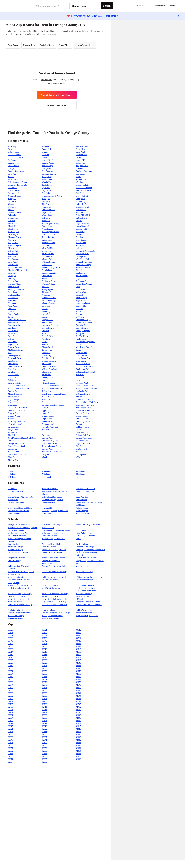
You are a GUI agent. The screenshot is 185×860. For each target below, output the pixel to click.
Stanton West (47, 449)
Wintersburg (47, 215)
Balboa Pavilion (48, 502)
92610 (44, 649)
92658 (44, 677)
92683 (10, 690)
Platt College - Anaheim (85, 536)
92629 (44, 663)
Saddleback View (15, 267)
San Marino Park (82, 369)
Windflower (80, 311)
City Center (80, 446)
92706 (44, 704)
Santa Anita (12, 262)
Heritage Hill (47, 508)
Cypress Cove (13, 347)
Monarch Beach (48, 383)
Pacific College (82, 544)
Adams (79, 221)
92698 (44, 699)
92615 (44, 652)
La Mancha (12, 342)
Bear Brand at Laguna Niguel (54, 394)
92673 (78, 682)
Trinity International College (53, 558)
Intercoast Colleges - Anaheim (88, 525)
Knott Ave (12, 369)
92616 (78, 652)
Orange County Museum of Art (20, 497)
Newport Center (14, 212)
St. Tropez (80, 317)
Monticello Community (85, 251)
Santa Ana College (49, 536)
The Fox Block (82, 336)
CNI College (81, 530)
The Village (12, 223)
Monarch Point (82, 383)
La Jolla (79, 430)
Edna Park (12, 256)
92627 (78, 660)
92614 (10, 652)
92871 (10, 759)
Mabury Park (47, 259)
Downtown (46, 251)
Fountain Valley (14, 155)
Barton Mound (14, 513)
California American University (54, 577)
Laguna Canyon (82, 223)
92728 (10, 710)
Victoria (45, 317)
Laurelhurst (12, 292)
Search (107, 5)
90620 (10, 630)
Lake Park (12, 377)
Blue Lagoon (13, 229)
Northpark (12, 201)
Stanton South (13, 452)
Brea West (80, 375)
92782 (44, 712)
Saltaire (45, 402)
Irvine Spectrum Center (17, 182)
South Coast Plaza (15, 491)
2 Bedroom (46, 471)
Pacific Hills (81, 339)
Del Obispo (12, 380)
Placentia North (48, 424)
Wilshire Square (48, 262)
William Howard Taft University (89, 577)
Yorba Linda (81, 179)
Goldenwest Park (49, 361)
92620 (10, 657)
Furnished (80, 477)
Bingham (45, 454)
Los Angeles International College (56, 530)
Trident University (15, 618)
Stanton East (13, 449)
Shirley (11, 419)
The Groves (46, 204)
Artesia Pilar (47, 256)
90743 (78, 641)
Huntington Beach (15, 157)
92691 (78, 693)
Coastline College (15, 544)
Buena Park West (15, 366)
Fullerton (45, 155)
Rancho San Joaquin (84, 188)
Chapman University (16, 558)
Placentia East (13, 432)
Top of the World (49, 237)
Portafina (79, 237)
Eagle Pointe (81, 300)
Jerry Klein (46, 207)
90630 (78, 633)
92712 (78, 707)
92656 (78, 674)
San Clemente (47, 171)
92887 (10, 762)
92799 (78, 712)
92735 (44, 710)
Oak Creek (80, 193)
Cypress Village (82, 185)
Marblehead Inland (15, 350)
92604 (78, 644)
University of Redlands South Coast (90, 549)
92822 (44, 729)
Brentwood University (85, 580)
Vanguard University (84, 596)
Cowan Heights (48, 328)
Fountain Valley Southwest (19, 388)
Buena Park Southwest (51, 366)
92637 (10, 666)
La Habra (79, 157)
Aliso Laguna (13, 232)
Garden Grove (81, 155)
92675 (44, 685)
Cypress (45, 152)
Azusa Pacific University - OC (20, 585)
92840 (10, 740)
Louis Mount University (85, 585)
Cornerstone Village (84, 284)
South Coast (13, 254)
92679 (78, 688)
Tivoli (10, 317)
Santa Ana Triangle (83, 265)
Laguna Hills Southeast (17, 408)
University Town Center (17, 185)
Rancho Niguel (48, 399)
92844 (44, 743)
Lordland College (49, 547)
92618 (44, 655)
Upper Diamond (82, 226)
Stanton (11, 177)
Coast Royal (13, 234)
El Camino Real (82, 207)
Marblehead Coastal (84, 347)
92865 (10, 754)
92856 (78, 745)
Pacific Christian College (18, 552)
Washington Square (16, 289)
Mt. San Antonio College (86, 558)
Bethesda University (84, 593)
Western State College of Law (54, 549)
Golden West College (84, 610)
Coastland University (16, 596)
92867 (78, 754)
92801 (10, 715)
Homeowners (159, 5)
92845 (78, 743)
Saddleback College (16, 615)
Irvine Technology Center (52, 196)
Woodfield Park (48, 421)
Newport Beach (82, 166)
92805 (44, 718)
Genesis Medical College (52, 552)
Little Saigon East (83, 358)
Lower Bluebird (48, 234)
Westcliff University (16, 577)
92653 (78, 671)
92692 (10, 696)
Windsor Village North (51, 267)
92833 (10, 734)
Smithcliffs (80, 245)
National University (84, 613)
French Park (47, 265)
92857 (10, 748)
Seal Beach (80, 174)
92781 (10, 712)
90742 (44, 641)
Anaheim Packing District (52, 500)
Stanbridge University (17, 536)
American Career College (52, 544)
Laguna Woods (48, 163)
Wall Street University (51, 588)
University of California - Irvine (55, 599)
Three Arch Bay (48, 243)
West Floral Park (82, 259)
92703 (44, 701)
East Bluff (80, 212)
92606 (44, 646)
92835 (78, 734)
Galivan (45, 408)
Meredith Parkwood (84, 262)
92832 (78, 732)
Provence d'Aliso (49, 298)
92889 (44, 762)
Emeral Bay (80, 232)
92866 (44, 754)
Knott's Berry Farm (50, 489)
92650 (78, 668)
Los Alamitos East (49, 443)
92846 (10, 745)
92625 (10, 660)
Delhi (78, 287)
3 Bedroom (80, 471)
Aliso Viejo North (83, 421)
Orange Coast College (85, 547)
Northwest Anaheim (50, 325)
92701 (78, 699)
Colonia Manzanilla (84, 322)
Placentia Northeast (50, 427)
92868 (10, 756)
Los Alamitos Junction (17, 454)
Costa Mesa (80, 149)
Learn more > (111, 16)
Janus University (15, 602)
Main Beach (81, 240)
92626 (44, 660)
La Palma (12, 160)
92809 (78, 721)
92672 (44, 682)
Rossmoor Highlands (50, 441)
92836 (10, 737)
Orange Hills (47, 168)
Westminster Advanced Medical (89, 604)
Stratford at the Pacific (85, 405)
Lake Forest (80, 163)
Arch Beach (46, 245)
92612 (78, 649)
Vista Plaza (12, 306)
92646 (44, 666)
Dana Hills (80, 377)
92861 (78, 748)
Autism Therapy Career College (55, 566)
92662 (78, 679)
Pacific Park (13, 298)
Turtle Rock (47, 185)
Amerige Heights (83, 331)
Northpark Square (15, 196)
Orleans (11, 311)
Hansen (79, 452)
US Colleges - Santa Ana (18, 533)
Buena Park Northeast (85, 366)
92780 (78, 710)
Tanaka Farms (81, 500)
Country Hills (47, 377)
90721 (78, 638)
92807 (10, 721)
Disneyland (12, 489)
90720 (44, 638)
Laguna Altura (47, 190)
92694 (78, 696)
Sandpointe (80, 273)
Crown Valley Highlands (86, 399)
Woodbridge (47, 182)
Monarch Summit (15, 394)
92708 (10, 707)
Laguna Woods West (84, 443)
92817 (78, 726)
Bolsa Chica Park (83, 355)
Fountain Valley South (51, 386)
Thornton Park (48, 292)
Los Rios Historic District (18, 511)
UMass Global (81, 599)
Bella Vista (80, 289)
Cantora (79, 314)
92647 (78, 666)
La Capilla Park (82, 391)
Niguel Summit (48, 397)
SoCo (44, 333)
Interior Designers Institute (19, 613)
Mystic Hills (13, 226)
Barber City (46, 355)
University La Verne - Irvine (19, 599)
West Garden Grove (16, 322)
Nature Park (47, 413)
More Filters (64, 45)
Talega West (47, 350)
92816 (44, 726)
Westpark (12, 207)
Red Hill (45, 331)
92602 (10, 644)
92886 (78, 759)
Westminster (47, 179)
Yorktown (46, 221)
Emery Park (80, 333)
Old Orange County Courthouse (55, 511)
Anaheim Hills (82, 146)
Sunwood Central (83, 267)
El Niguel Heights (83, 394)
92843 (10, 743)
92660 (10, 679)
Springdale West (14, 358)
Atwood (79, 424)
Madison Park (47, 278)
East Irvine (46, 193)
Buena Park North (83, 364)
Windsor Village (14, 284)
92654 (10, 674)
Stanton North (81, 449)
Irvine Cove (80, 234)
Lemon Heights (82, 328)
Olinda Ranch (13, 375)
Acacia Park (13, 333)
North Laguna (47, 229)
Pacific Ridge (81, 298)
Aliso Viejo (12, 146)
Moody (45, 457)
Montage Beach (14, 237)
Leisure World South (84, 438)
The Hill (11, 435)
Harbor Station (14, 314)
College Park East (83, 435)
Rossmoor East (82, 441)
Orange (11, 168)
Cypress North (14, 416)
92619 (78, 655)
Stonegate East (82, 196)
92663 (10, 682)
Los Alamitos (13, 166)
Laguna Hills (81, 160)
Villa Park (12, 179)
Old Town (46, 432)
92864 (78, 751)
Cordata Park (13, 391)
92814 (78, 723)
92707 (78, 704)
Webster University (50, 580)
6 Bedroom (80, 474)
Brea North (46, 375)
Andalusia (46, 339)
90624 (44, 633)
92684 (44, 690)
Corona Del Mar (48, 210)
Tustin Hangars (82, 511)
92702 (10, 701)
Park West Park (48, 358)
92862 (10, 751)
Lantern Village (14, 383)
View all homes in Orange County (56, 95)
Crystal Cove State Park (85, 489)
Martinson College (15, 547)
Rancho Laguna (14, 245)
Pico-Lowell (13, 265)
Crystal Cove (81, 210)
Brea (10, 149)
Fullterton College (15, 549)
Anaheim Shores (82, 325)
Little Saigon (81, 361)
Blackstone (46, 372)
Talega (78, 350)
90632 (44, 635)
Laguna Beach (47, 160)
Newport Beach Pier (16, 502)
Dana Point (80, 152)
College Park (13, 251)
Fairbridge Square (49, 281)
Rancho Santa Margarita (18, 171)
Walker (79, 457)
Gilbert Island (81, 218)
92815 (10, 726)
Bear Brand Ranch (15, 397)
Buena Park (46, 149)
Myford (11, 210)
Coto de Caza (13, 152)
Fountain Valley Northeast (52, 388)
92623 (44, 657)
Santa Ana (12, 174)
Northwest (46, 295)
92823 (78, 729)
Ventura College (82, 566)
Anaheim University (16, 610)
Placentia (79, 168)
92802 (44, 715)
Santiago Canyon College (52, 615)
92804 (10, 718)
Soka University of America (87, 615)
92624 (78, 657)
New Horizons (81, 276)
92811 (10, 723)
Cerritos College (14, 560)
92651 (10, 671)
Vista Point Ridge (49, 300)
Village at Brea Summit (85, 372)
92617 (10, 655)
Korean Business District (52, 452)
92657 (10, 677)
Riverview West (82, 254)
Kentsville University (84, 571)
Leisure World (47, 438)
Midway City (13, 460)
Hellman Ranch (82, 432)
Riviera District (48, 347)
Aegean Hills (13, 344)
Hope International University (54, 602)
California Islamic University (20, 604)
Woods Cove (81, 243)
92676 (78, 685)
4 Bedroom (12, 474)
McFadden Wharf (83, 513)
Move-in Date (29, 45)
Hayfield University (50, 585)
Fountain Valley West (16, 386)
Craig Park (12, 336)
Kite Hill (79, 397)
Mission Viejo (47, 166)
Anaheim (45, 146)
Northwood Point (15, 193)
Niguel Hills (13, 402)
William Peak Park (49, 369)
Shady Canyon (14, 190)
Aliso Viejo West (82, 419)
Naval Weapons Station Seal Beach (22, 438)
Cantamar (46, 353)
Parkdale (11, 372)
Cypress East (13, 413)
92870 (78, 756)
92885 (44, 759)
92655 (44, 674)
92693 (44, 696)
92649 (44, 668)
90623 (10, 633)
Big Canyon (47, 212)
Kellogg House (82, 508)
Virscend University (50, 596)
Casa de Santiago (49, 273)
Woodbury (80, 182)
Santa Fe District (49, 336)
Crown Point (47, 240)
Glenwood (12, 303)
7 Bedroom (12, 477)
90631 (10, 635)
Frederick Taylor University (19, 588)
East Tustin (12, 328)
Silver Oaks (12, 300)
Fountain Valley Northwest (87, 388)
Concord (79, 295)
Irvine (44, 157)
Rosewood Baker (83, 281)
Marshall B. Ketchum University (55, 593)
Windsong (46, 311)
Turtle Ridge (81, 201)
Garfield (11, 221)
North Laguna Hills (83, 408)
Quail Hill (46, 188)
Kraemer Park (47, 430)
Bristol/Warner (48, 254)
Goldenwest (13, 218)
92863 (44, 751)
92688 (10, 693)
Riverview (80, 270)
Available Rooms (47, 45)
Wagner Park (13, 430)
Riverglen (12, 276)
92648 (10, 668)
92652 (44, 671)
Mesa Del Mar (48, 248)
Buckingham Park (15, 355)
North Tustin (13, 331)
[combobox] (50, 5)
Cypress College (48, 610)
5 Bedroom (46, 474)
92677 (10, 688)
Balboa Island (13, 215)
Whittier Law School (50, 618)
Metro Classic (13, 287)
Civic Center (13, 457)
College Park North (16, 443)
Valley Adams (81, 292)
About (172, 5)
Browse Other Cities (56, 105)
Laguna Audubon (83, 303)
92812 (44, 723)
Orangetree (80, 199)
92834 (44, 734)
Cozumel (79, 309)
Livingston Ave (14, 427)
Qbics (78, 538)
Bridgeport (46, 435)
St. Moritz (46, 306)
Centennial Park (14, 295)
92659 (78, 677)
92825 (10, 732)
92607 (78, 646)
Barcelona (80, 344)
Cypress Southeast (83, 413)
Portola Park (47, 270)
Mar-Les (45, 287)
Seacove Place (81, 306)
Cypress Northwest (49, 419)
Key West (46, 314)
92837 (44, 737)
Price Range (13, 45)
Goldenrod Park (82, 427)
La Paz (44, 342)
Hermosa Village (15, 325)
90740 (10, 641)
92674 (10, 685)
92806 (78, 718)
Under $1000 (13, 471)
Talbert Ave (46, 391)
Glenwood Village (83, 320)
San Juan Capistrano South (53, 405)
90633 (78, 635)
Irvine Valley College (84, 533)
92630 (78, 663)
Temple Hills (13, 243)
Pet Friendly (47, 477)
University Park (82, 204)
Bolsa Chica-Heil (83, 215)
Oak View (46, 218)
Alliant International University (54, 571)
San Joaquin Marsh (83, 190)
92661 (44, 679)
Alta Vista (12, 240)
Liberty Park (13, 361)
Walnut (11, 204)
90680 (10, 638)
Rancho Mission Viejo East (87, 402)
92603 (44, 644)
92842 (78, 740)
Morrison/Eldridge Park (17, 270)
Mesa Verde (12, 248)
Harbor (45, 380)
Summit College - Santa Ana (53, 538)
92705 (10, 704)
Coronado (12, 309)
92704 (78, 701)
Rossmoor (12, 441)
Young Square (47, 289)
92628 (10, 663)
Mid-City (11, 278)
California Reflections (17, 320)
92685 (78, 690)
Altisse (45, 309)
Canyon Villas (47, 320)
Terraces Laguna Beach (51, 446)
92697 (10, 699)
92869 (44, 756)
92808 (44, 721)
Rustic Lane (47, 322)
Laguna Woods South (16, 446)
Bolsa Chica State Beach (52, 497)
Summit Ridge (81, 229)
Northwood (12, 188)
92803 (78, 715)
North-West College (16, 530)
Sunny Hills (47, 177)
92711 (44, 707)
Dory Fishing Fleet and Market (20, 508)
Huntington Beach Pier (85, 491)
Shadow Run (13, 281)
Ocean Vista (47, 226)
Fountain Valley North (85, 386)
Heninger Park (81, 256)
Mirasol (45, 344)
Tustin (78, 177)
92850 (44, 745)
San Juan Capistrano (84, 171)
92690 (44, 693)
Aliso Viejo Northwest (17, 421)
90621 (44, 630)
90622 (78, 630)
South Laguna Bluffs (50, 232)
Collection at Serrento (85, 410)
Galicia (11, 339)
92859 (44, 748)
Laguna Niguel (14, 163)
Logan (78, 278)
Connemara (12, 405)
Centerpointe (81, 454)
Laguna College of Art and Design (56, 613)
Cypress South (48, 416)
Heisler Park (13, 500)
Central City (47, 276)
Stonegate (12, 199)
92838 (78, 737)
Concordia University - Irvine (88, 602)
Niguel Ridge (13, 399)
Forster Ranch (81, 353)
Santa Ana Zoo (82, 497)
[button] (179, 6)
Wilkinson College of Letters (53, 533)
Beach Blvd (46, 364)
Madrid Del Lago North (85, 342)
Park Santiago (13, 259)
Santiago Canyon (49, 174)
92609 (10, 649)
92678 (44, 688)
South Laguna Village (51, 223)
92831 (44, 732)
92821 (10, 729)
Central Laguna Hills (16, 410)
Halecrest (79, 248)
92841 (44, 740)
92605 (10, 646)
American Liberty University (20, 593)
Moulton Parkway (49, 303)
